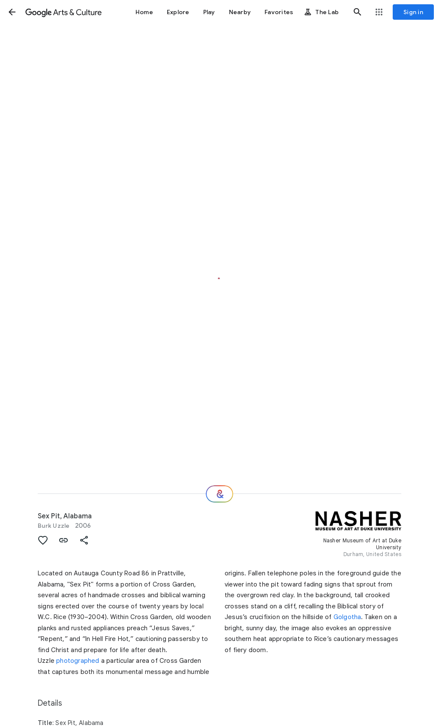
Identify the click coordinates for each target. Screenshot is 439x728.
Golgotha (347, 617)
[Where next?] (219, 493)
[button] (12, 12)
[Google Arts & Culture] (63, 12)
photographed (77, 661)
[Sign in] (413, 12)
